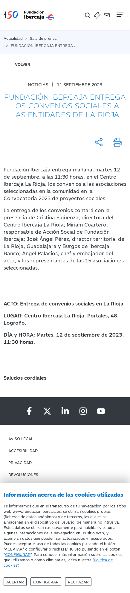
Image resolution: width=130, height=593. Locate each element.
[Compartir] (98, 142)
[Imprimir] (117, 142)
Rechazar (78, 581)
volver (22, 64)
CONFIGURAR (17, 554)
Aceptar (15, 581)
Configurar (46, 581)
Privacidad (20, 462)
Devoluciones (23, 474)
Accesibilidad (23, 450)
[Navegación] (119, 14)
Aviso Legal (20, 438)
